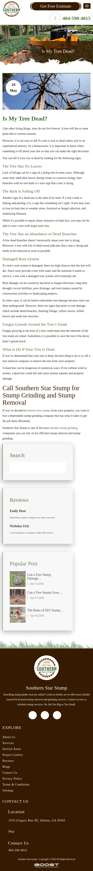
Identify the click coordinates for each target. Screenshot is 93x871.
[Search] (38, 470)
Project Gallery (12, 755)
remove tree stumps (38, 410)
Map (11, 831)
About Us (8, 737)
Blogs (6, 766)
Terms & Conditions (16, 784)
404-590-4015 (76, 18)
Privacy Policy (12, 778)
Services (8, 743)
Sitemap (7, 790)
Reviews (8, 760)
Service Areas (11, 749)
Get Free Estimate (55, 6)
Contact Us (9, 772)
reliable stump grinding (64, 428)
